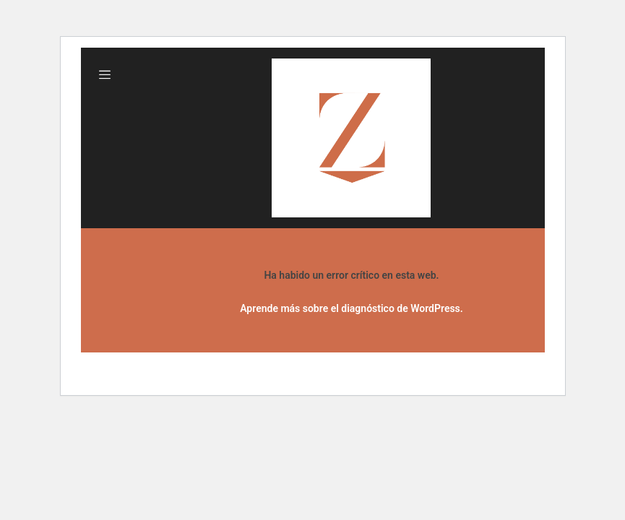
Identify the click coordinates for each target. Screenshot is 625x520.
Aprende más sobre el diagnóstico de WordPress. (351, 308)
